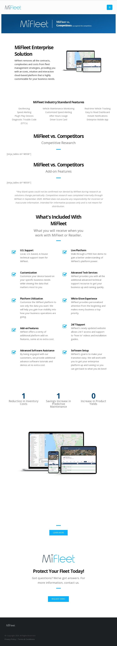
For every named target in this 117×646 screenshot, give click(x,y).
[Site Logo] (13, 7)
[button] (109, 7)
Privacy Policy (10, 639)
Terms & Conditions (26, 639)
